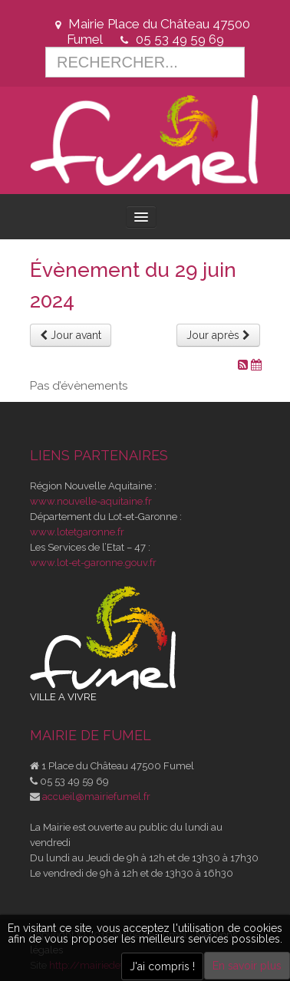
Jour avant (70, 335)
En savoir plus (247, 966)
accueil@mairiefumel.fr (96, 796)
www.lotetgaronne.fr (77, 532)
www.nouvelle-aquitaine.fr (91, 501)
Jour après (218, 335)
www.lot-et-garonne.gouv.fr (93, 562)
